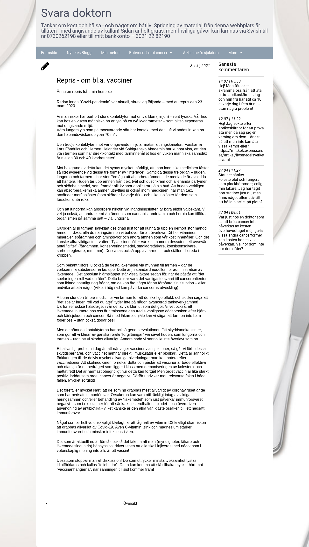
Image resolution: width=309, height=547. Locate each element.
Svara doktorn (76, 13)
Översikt (130, 503)
